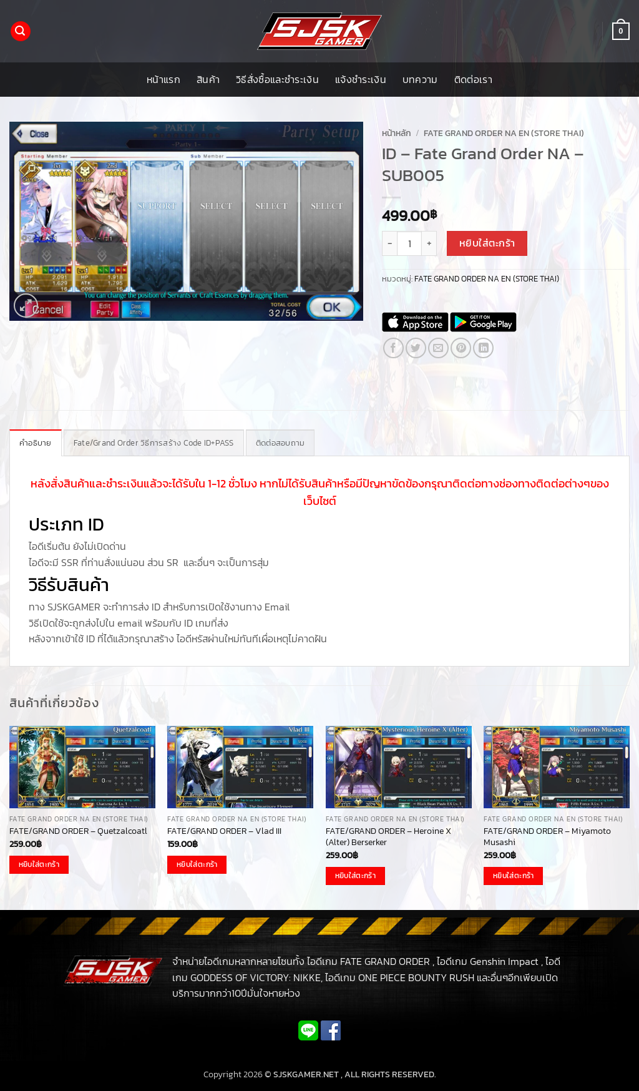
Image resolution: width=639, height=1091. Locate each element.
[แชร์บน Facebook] (393, 348)
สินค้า (208, 79)
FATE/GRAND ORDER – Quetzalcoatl (78, 831)
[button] (21, 31)
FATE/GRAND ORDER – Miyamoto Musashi (547, 836)
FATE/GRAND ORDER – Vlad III (224, 831)
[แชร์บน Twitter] (416, 348)
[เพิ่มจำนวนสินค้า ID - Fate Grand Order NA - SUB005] (429, 243)
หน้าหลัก (396, 133)
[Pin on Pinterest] (461, 348)
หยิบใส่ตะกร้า (487, 243)
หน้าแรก (163, 79)
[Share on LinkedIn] (483, 348)
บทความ (420, 79)
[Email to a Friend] (438, 348)
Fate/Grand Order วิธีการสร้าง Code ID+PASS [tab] (154, 443)
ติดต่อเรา (473, 79)
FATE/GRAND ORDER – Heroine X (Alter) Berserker (388, 836)
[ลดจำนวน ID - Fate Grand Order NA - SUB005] (389, 243)
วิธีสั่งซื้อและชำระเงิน (277, 79)
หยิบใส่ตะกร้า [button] (39, 864)
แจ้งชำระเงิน (360, 79)
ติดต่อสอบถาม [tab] (280, 443)
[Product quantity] (409, 243)
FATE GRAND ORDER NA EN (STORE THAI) (504, 133)
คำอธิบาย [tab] (35, 443)
